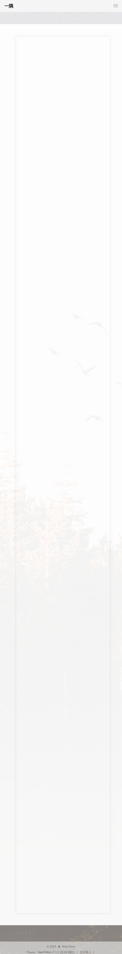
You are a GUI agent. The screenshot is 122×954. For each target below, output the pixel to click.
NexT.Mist (44, 949)
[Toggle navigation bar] (115, 5)
